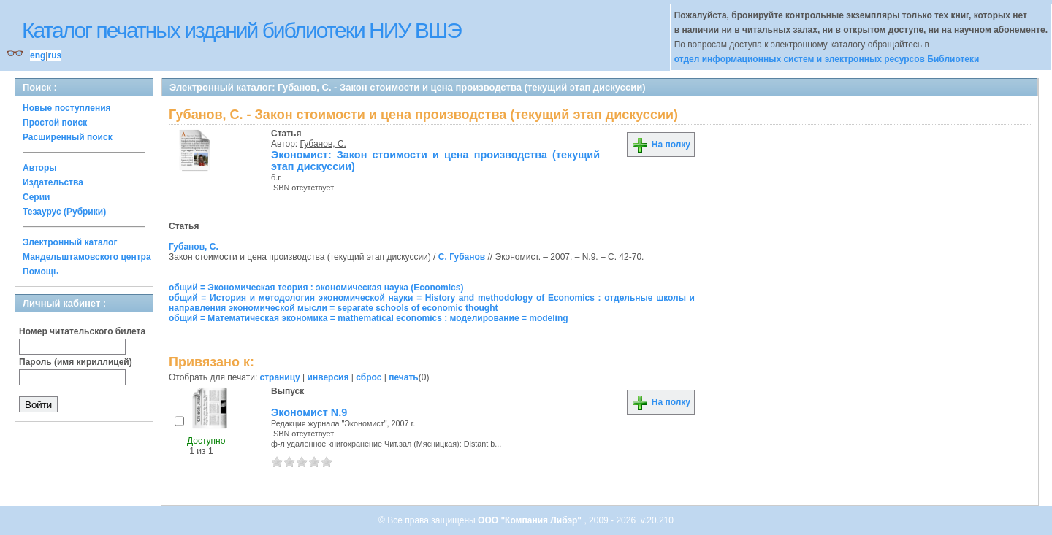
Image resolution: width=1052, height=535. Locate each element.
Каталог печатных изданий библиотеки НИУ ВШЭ (241, 30)
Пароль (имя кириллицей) (75, 362)
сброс (368, 377)
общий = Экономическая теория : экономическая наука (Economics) (316, 287)
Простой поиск (55, 123)
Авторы (40, 168)
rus (54, 55)
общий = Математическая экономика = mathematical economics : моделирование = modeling (368, 318)
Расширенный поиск (68, 137)
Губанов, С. (323, 144)
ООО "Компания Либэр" (531, 520)
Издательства (53, 182)
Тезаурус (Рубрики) (64, 212)
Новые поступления (67, 108)
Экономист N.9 (309, 412)
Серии (36, 197)
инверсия (328, 377)
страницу (280, 377)
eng (37, 55)
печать (404, 377)
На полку (660, 144)
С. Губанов (461, 257)
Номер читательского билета (82, 331)
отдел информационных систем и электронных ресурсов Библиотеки (827, 59)
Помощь (40, 271)
